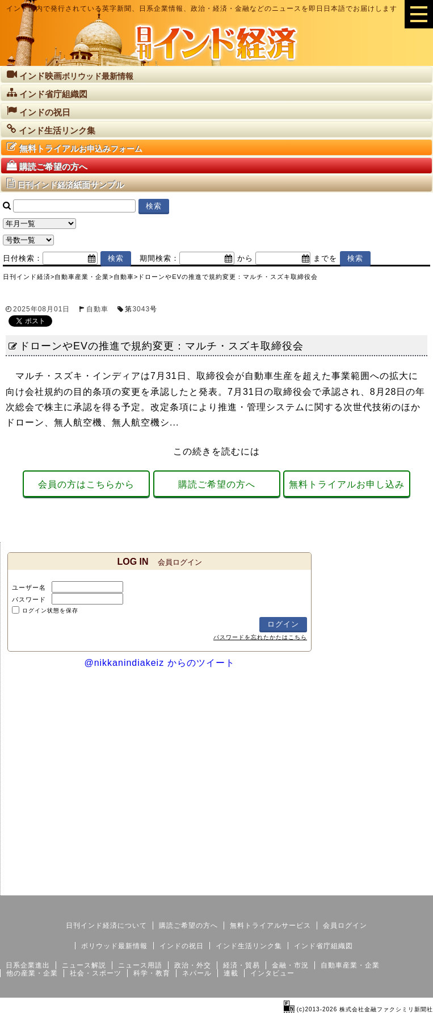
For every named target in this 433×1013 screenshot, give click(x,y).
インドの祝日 (181, 946)
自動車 (97, 309)
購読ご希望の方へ (216, 484)
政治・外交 (192, 965)
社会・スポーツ (95, 973)
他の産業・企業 (32, 973)
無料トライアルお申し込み (347, 484)
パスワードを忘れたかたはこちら (260, 637)
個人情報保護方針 (406, 886)
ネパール (197, 973)
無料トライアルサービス (270, 925)
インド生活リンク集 (249, 946)
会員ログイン (345, 925)
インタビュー (272, 973)
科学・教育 (151, 973)
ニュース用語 (140, 965)
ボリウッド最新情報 (114, 946)
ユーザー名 (29, 587)
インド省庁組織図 (323, 946)
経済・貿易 (241, 965)
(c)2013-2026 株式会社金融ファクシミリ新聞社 (358, 1009)
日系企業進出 (28, 965)
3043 (141, 309)
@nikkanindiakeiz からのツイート (159, 663)
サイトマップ (346, 886)
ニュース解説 (84, 965)
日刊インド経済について (106, 925)
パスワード (29, 599)
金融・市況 (290, 965)
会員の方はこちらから (86, 484)
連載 (231, 973)
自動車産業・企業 (350, 965)
